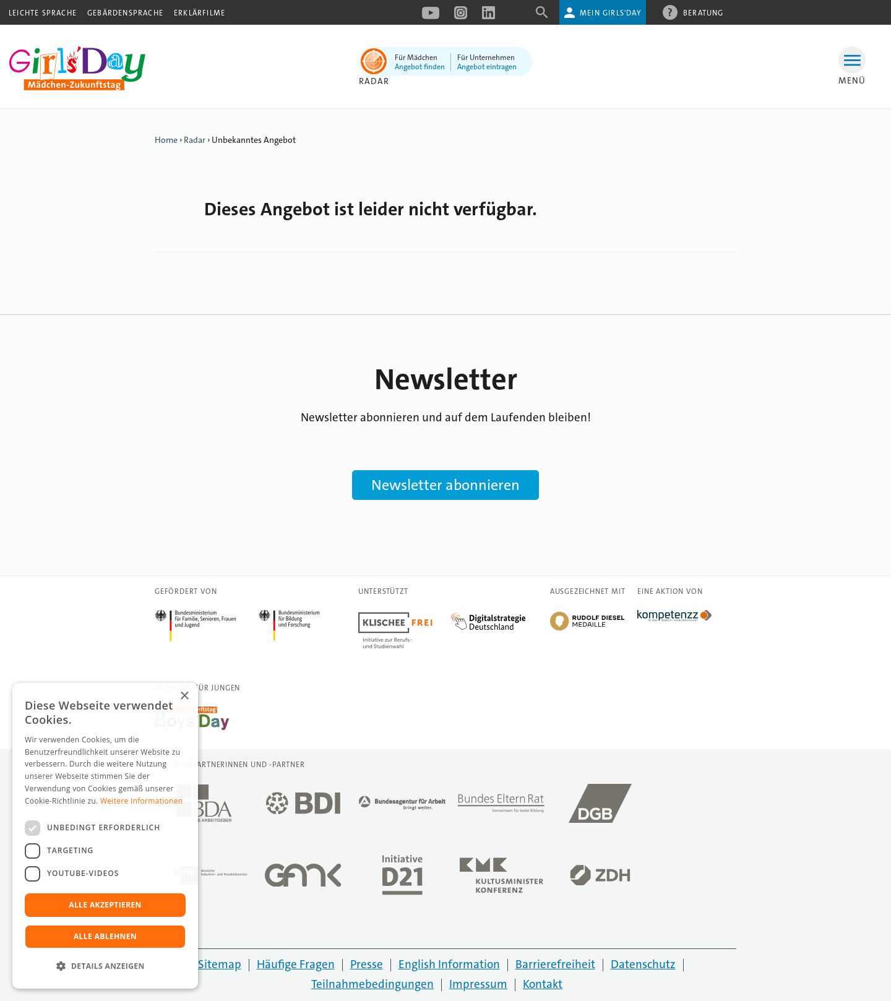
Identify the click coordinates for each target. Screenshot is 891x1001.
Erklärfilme (199, 13)
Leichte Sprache (43, 13)
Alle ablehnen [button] (105, 936)
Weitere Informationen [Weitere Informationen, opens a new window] (141, 801)
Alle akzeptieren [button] (105, 905)
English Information (449, 964)
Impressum (478, 984)
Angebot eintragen (487, 67)
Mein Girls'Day (610, 13)
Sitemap (219, 964)
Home (166, 139)
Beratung (703, 12)
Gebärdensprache (125, 13)
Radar (374, 81)
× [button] (184, 696)
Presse (366, 964)
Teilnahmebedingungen (372, 984)
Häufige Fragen (296, 964)
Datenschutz (643, 964)
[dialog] (105, 836)
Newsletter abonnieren (445, 485)
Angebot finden (420, 67)
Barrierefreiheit (555, 964)
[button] (105, 966)
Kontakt (542, 984)
